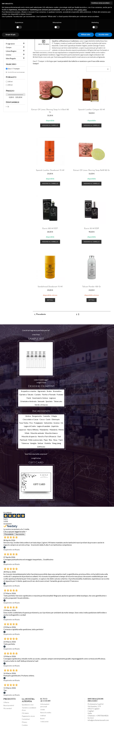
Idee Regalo (11, 58)
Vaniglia (33, 443)
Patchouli (23, 440)
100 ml (10, 81)
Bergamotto (37, 416)
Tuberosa (25, 443)
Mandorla (53, 430)
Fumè (29, 398)
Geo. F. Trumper (14, 69)
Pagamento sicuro (28, 716)
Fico (31, 423)
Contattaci (26, 719)
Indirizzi (43, 715)
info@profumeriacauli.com (98, 720)
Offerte (6, 702)
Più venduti (7, 708)
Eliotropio (56, 419)
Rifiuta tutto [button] (85, 34)
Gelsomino (48, 423)
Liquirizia (54, 426)
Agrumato (42, 391)
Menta (61, 430)
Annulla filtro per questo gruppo (16, 72)
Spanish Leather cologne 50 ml (91, 110)
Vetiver (40, 443)
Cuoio (48, 419)
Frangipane (38, 423)
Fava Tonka (23, 423)
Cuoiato (37, 394)
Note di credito (45, 712)
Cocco (42, 419)
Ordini (42, 709)
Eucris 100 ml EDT (50, 228)
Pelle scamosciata (35, 440)
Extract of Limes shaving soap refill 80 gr (91, 170)
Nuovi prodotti (8, 705)
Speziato (49, 401)
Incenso (56, 423)
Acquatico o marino (28, 391)
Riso (50, 440)
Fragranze (10, 44)
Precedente (39, 314)
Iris (62, 423)
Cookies (25, 725)
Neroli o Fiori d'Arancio (47, 436)
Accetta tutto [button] (103, 34)
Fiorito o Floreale (49, 394)
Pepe (46, 440)
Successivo (20, 534)
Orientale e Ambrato (28, 401)
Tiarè (60, 440)
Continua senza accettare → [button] (101, 3)
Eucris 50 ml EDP (91, 228)
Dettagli (50, 300)
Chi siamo (25, 713)
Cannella (46, 416)
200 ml (10, 85)
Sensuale (41, 401)
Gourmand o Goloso (40, 398)
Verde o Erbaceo (41, 405)
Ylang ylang (56, 443)
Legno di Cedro (30, 426)
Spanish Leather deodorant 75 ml (50, 170)
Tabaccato (58, 401)
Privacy (24, 722)
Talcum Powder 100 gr (91, 287)
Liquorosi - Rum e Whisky (29, 430)
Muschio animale (37, 433)
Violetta (47, 443)
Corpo (8, 47)
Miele (27, 433)
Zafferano (41, 447)
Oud (59, 436)
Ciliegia (54, 416)
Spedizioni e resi (27, 705)
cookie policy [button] (82, 10)
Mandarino (44, 430)
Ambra (28, 416)
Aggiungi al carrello (50, 125)
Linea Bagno (11, 51)
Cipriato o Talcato (26, 394)
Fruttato (60, 394)
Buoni (42, 718)
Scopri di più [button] (10, 34)
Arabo (49, 391)
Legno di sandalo (43, 426)
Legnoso (52, 398)
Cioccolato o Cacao (30, 419)
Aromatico (57, 391)
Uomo (8, 55)
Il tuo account (45, 700)
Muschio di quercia (29, 436)
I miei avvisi (44, 721)
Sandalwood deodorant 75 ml (50, 287)
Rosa (55, 440)
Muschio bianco (51, 433)
